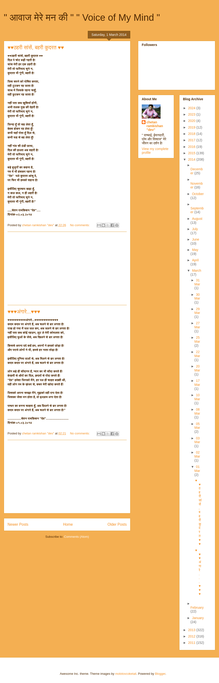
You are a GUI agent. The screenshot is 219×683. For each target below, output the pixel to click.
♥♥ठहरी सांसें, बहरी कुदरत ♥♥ (36, 47)
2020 (192, 121)
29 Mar (197, 311)
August (197, 219)
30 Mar (197, 296)
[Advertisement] (67, 268)
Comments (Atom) (76, 536)
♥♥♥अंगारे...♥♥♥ (24, 312)
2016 (192, 147)
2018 (192, 134)
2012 (192, 636)
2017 (192, 140)
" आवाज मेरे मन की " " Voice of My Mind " (82, 17)
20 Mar (197, 368)
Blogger (160, 673)
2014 (192, 159)
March (196, 270)
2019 (192, 127)
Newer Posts (18, 524)
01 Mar (197, 469)
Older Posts (117, 524)
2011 (192, 643)
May (195, 250)
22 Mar (197, 354)
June (195, 239)
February (197, 607)
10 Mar (197, 397)
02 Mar (197, 454)
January (198, 618)
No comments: (80, 225)
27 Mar (197, 325)
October (198, 194)
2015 (192, 153)
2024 (192, 108)
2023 (192, 114)
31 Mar (197, 282)
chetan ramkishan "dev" (154, 126)
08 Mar (197, 411)
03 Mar (197, 440)
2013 (192, 630)
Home (68, 524)
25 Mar (197, 339)
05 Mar (197, 426)
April (195, 260)
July (195, 229)
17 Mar (197, 383)
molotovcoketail (125, 673)
